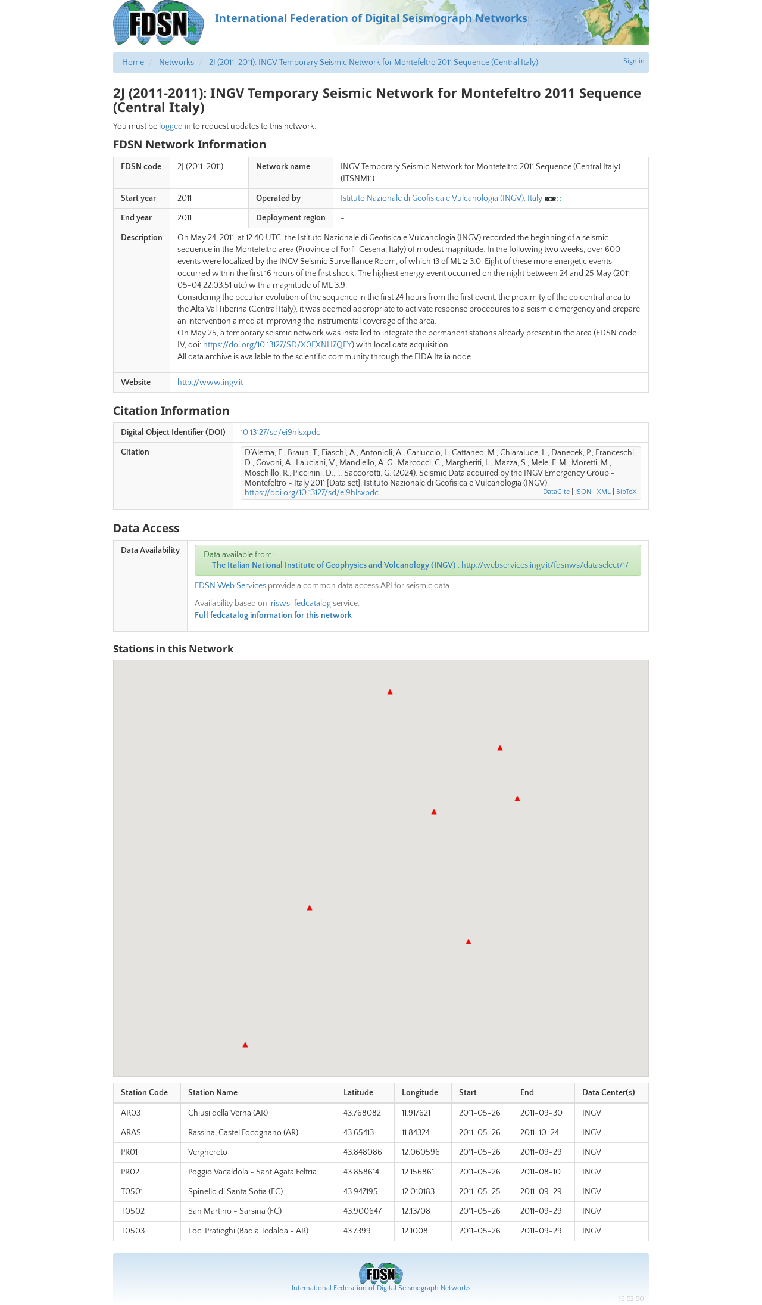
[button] (310, 908)
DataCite (556, 492)
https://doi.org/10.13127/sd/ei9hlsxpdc (312, 493)
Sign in (634, 61)
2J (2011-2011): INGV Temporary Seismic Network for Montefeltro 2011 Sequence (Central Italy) (373, 62)
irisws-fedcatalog (300, 603)
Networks (176, 62)
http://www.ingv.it (210, 382)
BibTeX (626, 492)
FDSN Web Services (230, 586)
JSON (583, 492)
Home (133, 62)
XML (604, 492)
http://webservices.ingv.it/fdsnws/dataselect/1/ (545, 565)
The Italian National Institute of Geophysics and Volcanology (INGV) (334, 565)
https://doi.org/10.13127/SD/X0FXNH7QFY (277, 345)
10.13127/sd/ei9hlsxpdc (280, 432)
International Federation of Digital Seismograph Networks (381, 1288)
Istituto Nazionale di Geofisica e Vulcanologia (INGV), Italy (441, 198)
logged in (175, 126)
